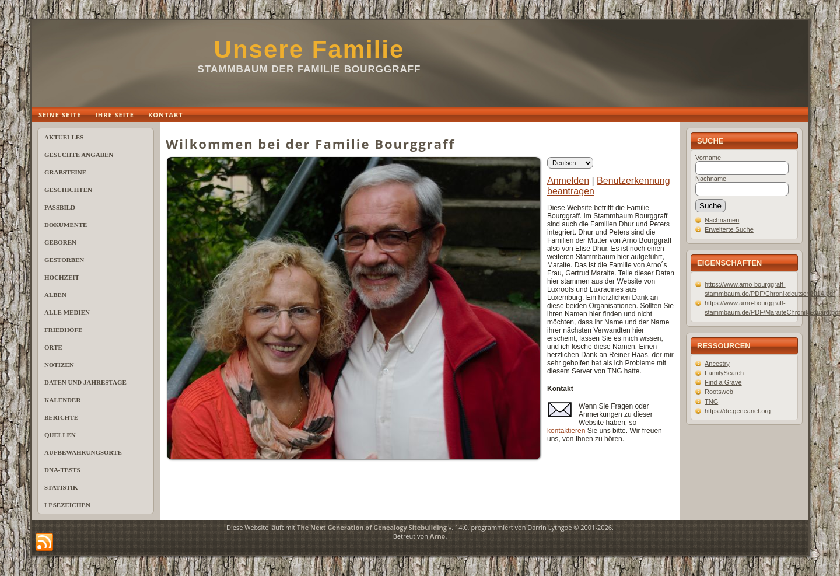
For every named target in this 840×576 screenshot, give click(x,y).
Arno (438, 536)
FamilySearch (724, 372)
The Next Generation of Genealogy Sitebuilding (372, 527)
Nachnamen (722, 220)
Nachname (710, 178)
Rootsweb (719, 391)
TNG (711, 401)
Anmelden (568, 181)
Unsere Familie (309, 49)
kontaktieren (566, 431)
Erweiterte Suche (729, 229)
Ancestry (717, 363)
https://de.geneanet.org (738, 410)
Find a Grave (723, 382)
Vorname (708, 157)
